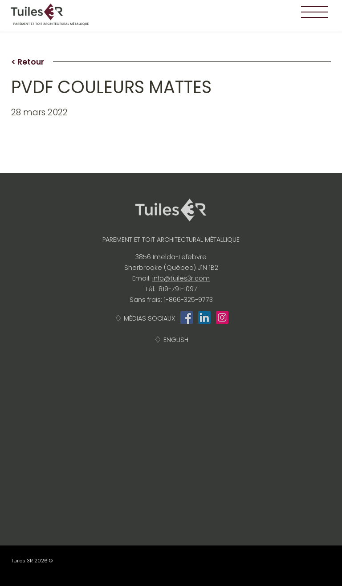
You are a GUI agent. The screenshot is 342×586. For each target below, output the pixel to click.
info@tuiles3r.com (181, 278)
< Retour (27, 62)
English (175, 339)
